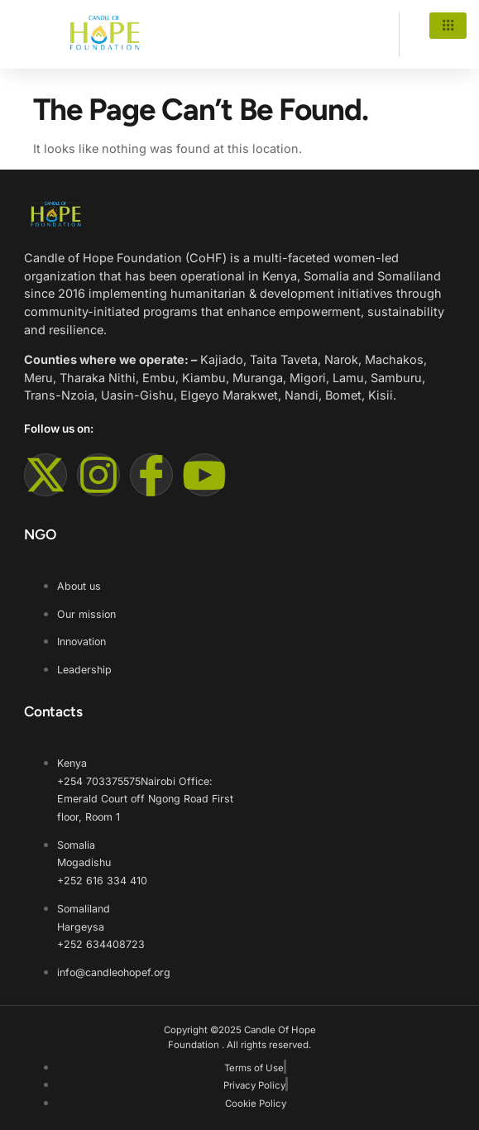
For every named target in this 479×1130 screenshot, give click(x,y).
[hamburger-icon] (448, 25)
